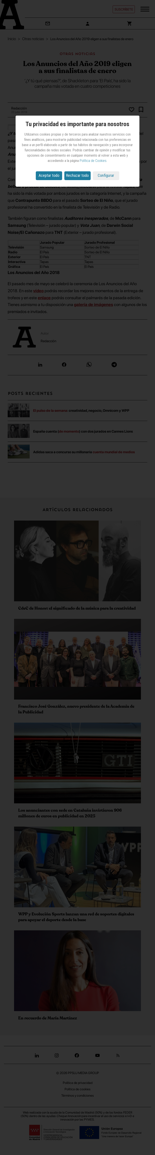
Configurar (106, 175)
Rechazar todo (77, 175)
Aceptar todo (49, 175)
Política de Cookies (93, 161)
